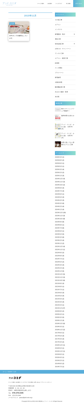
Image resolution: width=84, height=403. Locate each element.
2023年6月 (58, 231)
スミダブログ (58, 3)
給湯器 (57, 63)
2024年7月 (58, 191)
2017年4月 (58, 339)
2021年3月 (58, 302)
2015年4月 (58, 357)
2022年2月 (58, 268)
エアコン (58, 24)
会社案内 (50, 3)
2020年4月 (58, 314)
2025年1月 (58, 175)
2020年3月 (58, 317)
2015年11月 (59, 351)
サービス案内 (40, 3)
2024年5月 (58, 197)
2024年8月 (58, 188)
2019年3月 (58, 326)
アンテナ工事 (59, 53)
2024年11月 (59, 182)
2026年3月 (58, 157)
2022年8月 (58, 255)
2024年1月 (58, 209)
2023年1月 (58, 243)
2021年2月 (58, 305)
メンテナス (58, 29)
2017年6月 (58, 332)
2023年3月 (58, 237)
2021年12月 (59, 274)
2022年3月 (58, 265)
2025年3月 (58, 169)
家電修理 (58, 77)
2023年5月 (58, 234)
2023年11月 (59, 215)
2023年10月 (59, 218)
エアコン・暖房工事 (61, 58)
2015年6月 (58, 354)
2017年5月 (58, 336)
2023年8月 (58, 225)
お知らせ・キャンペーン (63, 48)
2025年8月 (58, 160)
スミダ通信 (58, 68)
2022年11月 (59, 249)
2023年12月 (59, 212)
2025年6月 (58, 163)
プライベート (59, 72)
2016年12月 (59, 345)
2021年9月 (58, 283)
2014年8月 (58, 363)
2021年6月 (58, 292)
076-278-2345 (17, 393)
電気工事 (58, 39)
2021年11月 (59, 277)
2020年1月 (58, 320)
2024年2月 (58, 206)
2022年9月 (58, 252)
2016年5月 (58, 348)
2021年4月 (58, 299)
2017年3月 (58, 342)
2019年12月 (59, 323)
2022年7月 (58, 259)
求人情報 (68, 3)
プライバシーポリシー (46, 382)
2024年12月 (59, 178)
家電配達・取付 (60, 34)
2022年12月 (59, 246)
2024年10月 (59, 185)
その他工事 (58, 20)
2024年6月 (58, 194)
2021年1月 (58, 308)
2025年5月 (58, 166)
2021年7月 (58, 289)
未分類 (57, 96)
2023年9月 (58, 222)
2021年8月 (58, 286)
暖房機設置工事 (60, 87)
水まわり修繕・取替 (61, 92)
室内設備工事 (59, 44)
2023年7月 (58, 228)
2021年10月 (59, 280)
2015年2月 (58, 360)
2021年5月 (58, 296)
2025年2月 (58, 172)
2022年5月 (58, 262)
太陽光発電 (58, 82)
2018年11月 (59, 329)
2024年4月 (58, 200)
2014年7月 (58, 366)
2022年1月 (58, 271)
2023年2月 (58, 240)
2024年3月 (58, 203)
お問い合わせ (78, 3)
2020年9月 (58, 311)
